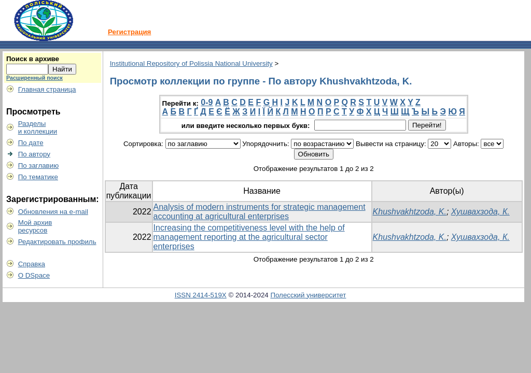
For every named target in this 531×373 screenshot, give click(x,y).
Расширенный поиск (34, 78)
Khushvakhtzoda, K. (409, 211)
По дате (31, 143)
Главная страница (47, 89)
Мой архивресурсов (35, 226)
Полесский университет (308, 295)
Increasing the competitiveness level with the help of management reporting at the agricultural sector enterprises (249, 237)
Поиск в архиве (32, 59)
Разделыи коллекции (38, 127)
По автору (34, 154)
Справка (31, 264)
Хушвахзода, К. (480, 211)
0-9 (207, 102)
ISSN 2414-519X (201, 295)
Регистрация (129, 32)
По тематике (38, 177)
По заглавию (38, 165)
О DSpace (34, 275)
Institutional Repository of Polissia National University (191, 63)
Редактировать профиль (57, 242)
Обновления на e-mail (53, 212)
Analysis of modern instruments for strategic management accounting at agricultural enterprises (259, 212)
